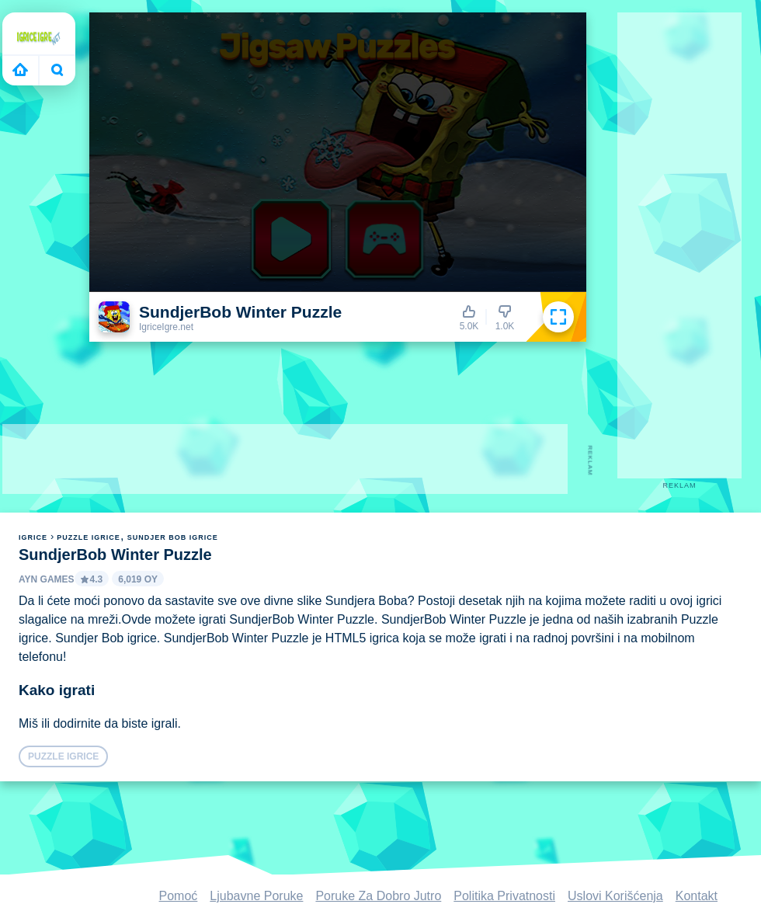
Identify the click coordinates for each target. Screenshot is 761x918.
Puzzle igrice (88, 537)
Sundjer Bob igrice (172, 537)
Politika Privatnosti (504, 895)
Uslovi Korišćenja (615, 895)
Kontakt (697, 895)
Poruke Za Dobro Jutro (378, 895)
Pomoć (178, 895)
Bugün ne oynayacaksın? (57, 70)
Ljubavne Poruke (256, 895)
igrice (33, 537)
